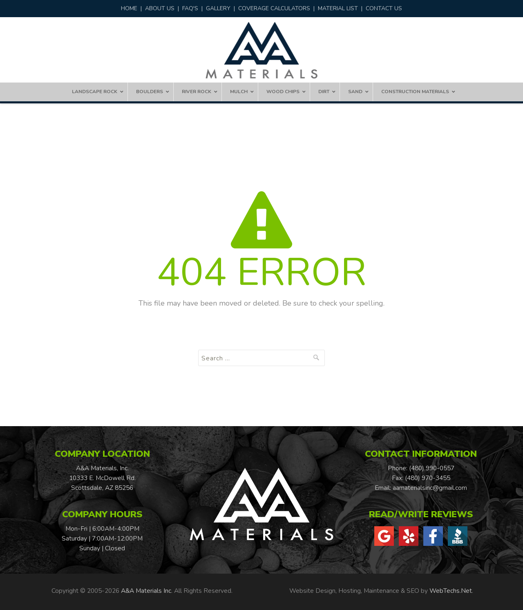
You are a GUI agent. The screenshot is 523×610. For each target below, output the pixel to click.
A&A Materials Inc (146, 590)
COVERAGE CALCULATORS (274, 8)
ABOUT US (159, 8)
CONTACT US (384, 8)
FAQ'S (190, 8)
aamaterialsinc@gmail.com (430, 487)
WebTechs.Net (450, 590)
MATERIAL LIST (338, 8)
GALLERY (218, 8)
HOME (129, 8)
